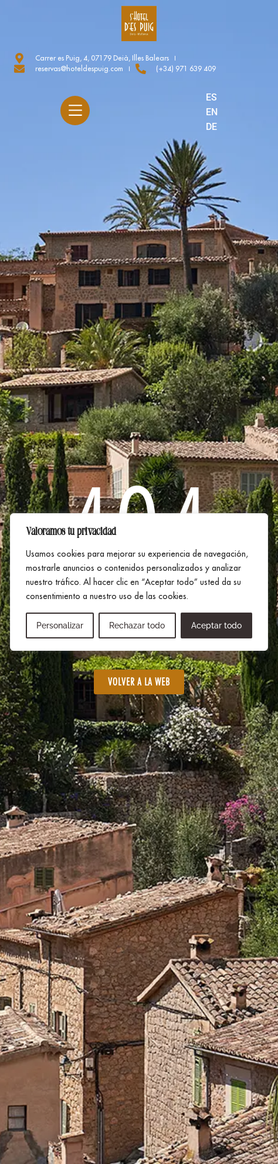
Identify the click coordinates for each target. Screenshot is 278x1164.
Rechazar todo (137, 625)
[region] (139, 582)
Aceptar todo (216, 625)
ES (211, 97)
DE (211, 126)
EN (212, 112)
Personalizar (59, 625)
